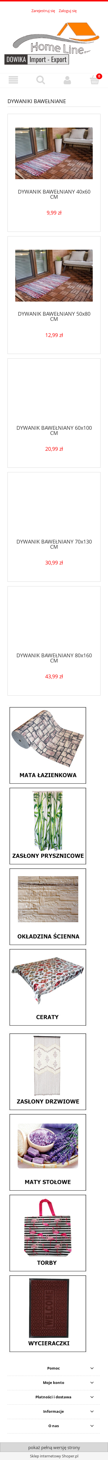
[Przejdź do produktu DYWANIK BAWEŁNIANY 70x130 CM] (54, 507)
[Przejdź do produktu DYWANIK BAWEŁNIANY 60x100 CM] (54, 393)
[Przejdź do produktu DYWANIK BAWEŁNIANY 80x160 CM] (54, 621)
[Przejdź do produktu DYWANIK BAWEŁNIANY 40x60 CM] (54, 153)
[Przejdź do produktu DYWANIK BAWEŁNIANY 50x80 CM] (54, 275)
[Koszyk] (94, 79)
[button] (13, 80)
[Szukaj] (40, 79)
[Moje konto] (67, 80)
